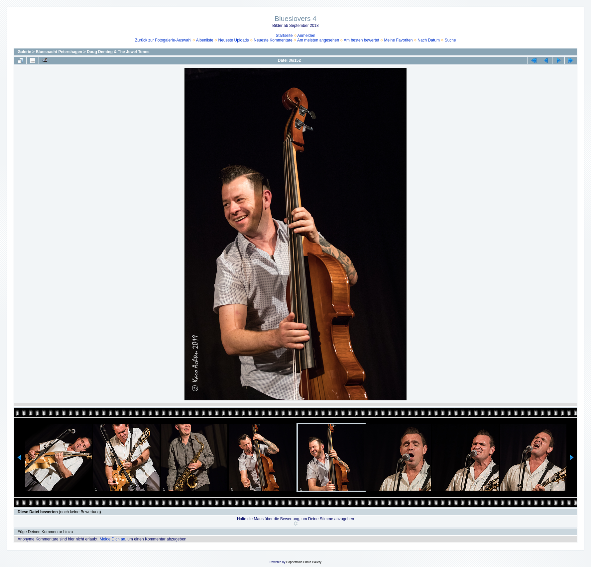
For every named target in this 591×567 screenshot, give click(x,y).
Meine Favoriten (398, 40)
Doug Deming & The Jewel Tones (118, 51)
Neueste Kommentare (273, 40)
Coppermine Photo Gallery (303, 562)
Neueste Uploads (233, 40)
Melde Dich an (112, 539)
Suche (450, 40)
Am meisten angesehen (318, 40)
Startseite (284, 35)
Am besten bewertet (361, 40)
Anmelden (306, 35)
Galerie (24, 51)
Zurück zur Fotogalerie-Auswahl (163, 40)
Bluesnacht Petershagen (59, 51)
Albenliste (204, 40)
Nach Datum (428, 40)
